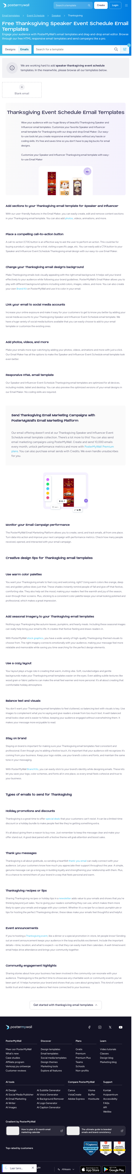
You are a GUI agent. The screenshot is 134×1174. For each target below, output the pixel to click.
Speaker (56, 15)
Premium (81, 1053)
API (105, 1107)
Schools (80, 1066)
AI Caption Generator (49, 1107)
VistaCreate (74, 1094)
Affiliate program (15, 1062)
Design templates (50, 1049)
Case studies (13, 1057)
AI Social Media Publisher (19, 1094)
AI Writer (10, 1103)
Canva (71, 1090)
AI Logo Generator (47, 1103)
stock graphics (35, 638)
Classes (104, 1053)
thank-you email (77, 860)
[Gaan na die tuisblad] (14, 5)
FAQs (106, 1103)
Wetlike (107, 1111)
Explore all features (51, 1070)
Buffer (91, 1094)
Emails (24, 49)
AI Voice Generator (47, 1094)
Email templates (11, 15)
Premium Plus (83, 1057)
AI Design (11, 1090)
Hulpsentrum (110, 1094)
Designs (10, 49)
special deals (53, 818)
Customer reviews (16, 1070)
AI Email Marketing (16, 1098)
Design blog (106, 1057)
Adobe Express (76, 1098)
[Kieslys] (126, 5)
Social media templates (54, 1057)
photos (69, 218)
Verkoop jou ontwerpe (18, 1066)
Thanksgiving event (37, 935)
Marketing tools (49, 1066)
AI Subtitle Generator (49, 1090)
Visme (91, 1090)
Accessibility (110, 1098)
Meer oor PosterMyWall (18, 1049)
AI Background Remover (50, 1098)
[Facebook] (89, 1027)
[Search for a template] (75, 49)
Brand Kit (22, 288)
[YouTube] (120, 1027)
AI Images (11, 1107)
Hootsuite (93, 1098)
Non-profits (82, 1070)
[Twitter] (110, 1027)
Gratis (79, 1049)
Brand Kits (32, 769)
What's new (12, 1053)
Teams (79, 1062)
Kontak (107, 1090)
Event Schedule (35, 15)
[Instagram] (99, 1027)
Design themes (49, 1062)
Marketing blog (108, 1062)
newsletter (65, 898)
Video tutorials (108, 1049)
